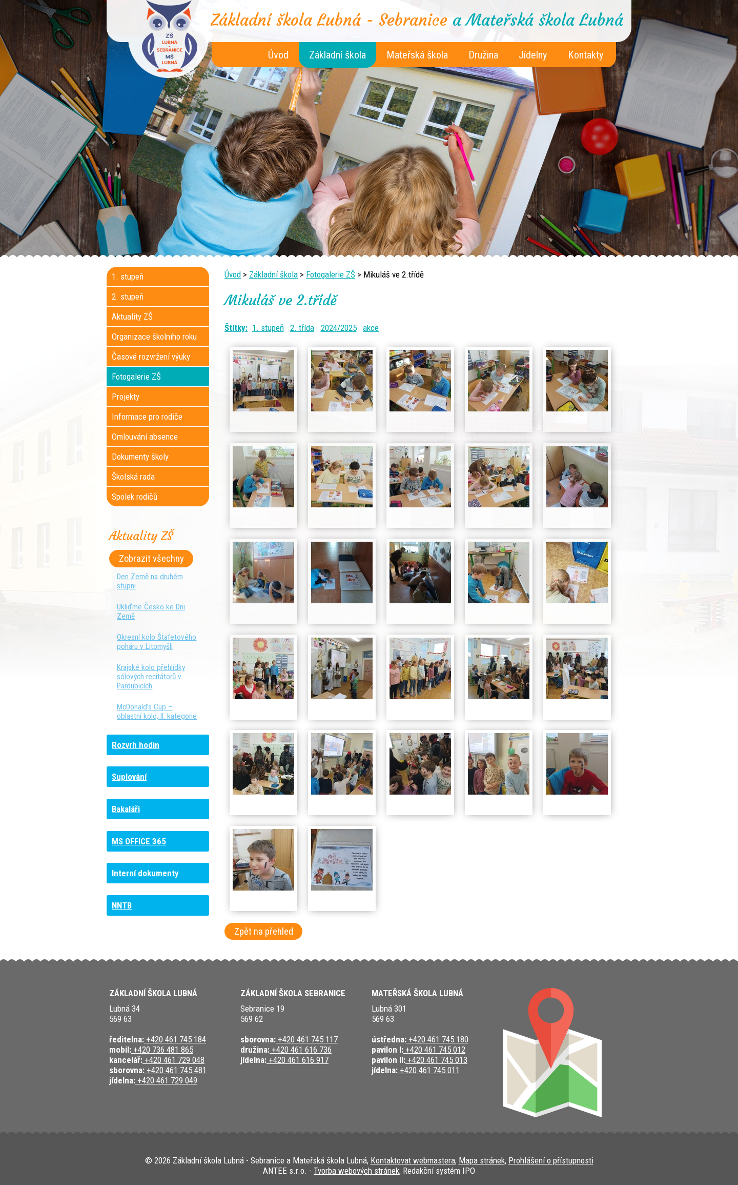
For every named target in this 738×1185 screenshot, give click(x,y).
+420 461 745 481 (176, 1070)
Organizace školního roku (154, 336)
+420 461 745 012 (434, 1049)
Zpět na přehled (263, 931)
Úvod (278, 55)
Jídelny (533, 55)
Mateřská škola (417, 55)
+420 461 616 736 (301, 1049)
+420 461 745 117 (307, 1039)
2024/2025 (339, 328)
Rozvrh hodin (135, 745)
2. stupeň (128, 296)
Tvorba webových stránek (356, 1171)
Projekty (125, 396)
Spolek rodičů (134, 496)
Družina (483, 55)
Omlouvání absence (145, 436)
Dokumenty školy (140, 456)
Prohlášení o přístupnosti (550, 1160)
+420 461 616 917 (297, 1060)
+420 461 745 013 (436, 1060)
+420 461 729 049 (166, 1080)
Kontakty (586, 55)
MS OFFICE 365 (139, 841)
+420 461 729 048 (173, 1060)
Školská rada (133, 476)
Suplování (129, 777)
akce (371, 328)
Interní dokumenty (145, 873)
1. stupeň (268, 328)
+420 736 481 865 (162, 1049)
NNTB (122, 905)
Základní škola (337, 55)
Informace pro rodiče (147, 416)
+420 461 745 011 (429, 1070)
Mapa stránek (482, 1160)
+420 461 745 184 (175, 1039)
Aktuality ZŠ (132, 316)
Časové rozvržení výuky (151, 356)
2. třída (302, 328)
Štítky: (236, 328)
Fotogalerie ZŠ (330, 274)
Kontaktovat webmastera (413, 1160)
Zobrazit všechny (151, 558)
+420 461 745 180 (437, 1039)
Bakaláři (126, 809)
